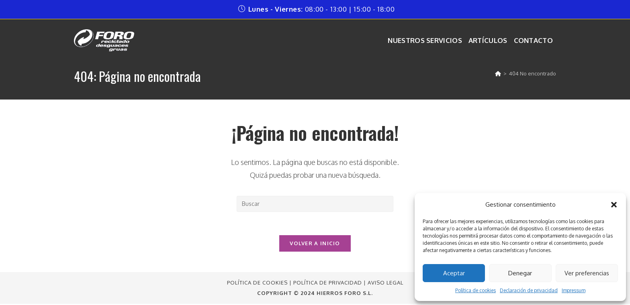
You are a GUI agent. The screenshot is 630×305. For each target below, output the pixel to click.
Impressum (573, 290)
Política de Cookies (257, 284)
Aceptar (454, 273)
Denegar (520, 273)
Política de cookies (475, 290)
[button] (614, 205)
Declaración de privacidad (529, 290)
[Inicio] (498, 73)
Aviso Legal (385, 284)
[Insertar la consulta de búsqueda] (315, 204)
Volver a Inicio (315, 244)
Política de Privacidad (327, 284)
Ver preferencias (587, 273)
